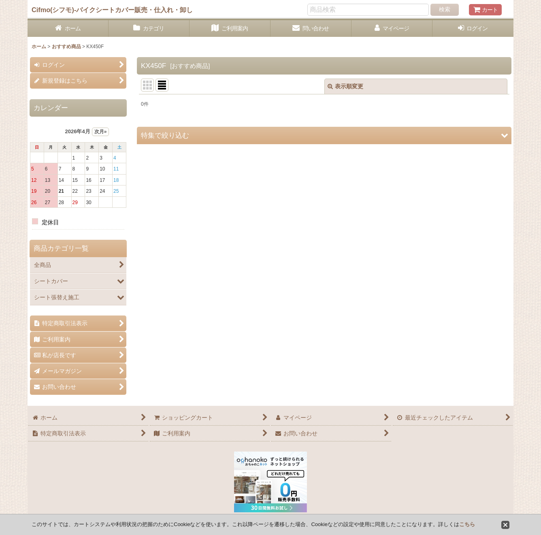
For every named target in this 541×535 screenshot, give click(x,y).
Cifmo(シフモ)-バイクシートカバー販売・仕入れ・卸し (112, 9)
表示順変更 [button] (345, 86)
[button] (324, 135)
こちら (467, 524)
